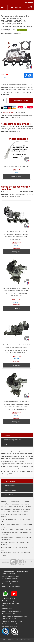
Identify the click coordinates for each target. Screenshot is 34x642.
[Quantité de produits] (4, 100)
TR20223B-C (16, 282)
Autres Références (9, 495)
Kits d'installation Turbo (8, 613)
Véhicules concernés (9, 481)
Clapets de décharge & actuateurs (11, 611)
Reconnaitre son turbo (8, 598)
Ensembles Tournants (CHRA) (10, 603)
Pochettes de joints (8, 112)
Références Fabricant (10, 490)
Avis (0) (6, 444)
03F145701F (28, 115)
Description (7, 435)
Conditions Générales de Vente (11, 624)
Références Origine (9, 485)
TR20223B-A (16, 395)
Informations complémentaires (12, 440)
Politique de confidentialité (9, 626)
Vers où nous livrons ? (8, 573)
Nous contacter (6, 589)
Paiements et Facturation (9, 584)
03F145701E (20, 115)
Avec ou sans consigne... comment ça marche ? (15, 571)
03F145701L (4, 117)
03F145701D (12, 115)
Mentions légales (27, 639)
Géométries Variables (8, 606)
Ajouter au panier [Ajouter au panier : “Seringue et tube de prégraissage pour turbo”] (16, 176)
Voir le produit (16, 252)
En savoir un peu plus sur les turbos (12, 621)
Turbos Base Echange (8, 601)
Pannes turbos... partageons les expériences (14, 616)
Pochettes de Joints (7, 608)
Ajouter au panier (21, 100)
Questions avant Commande (10, 578)
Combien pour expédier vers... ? (11, 576)
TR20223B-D (16, 338)
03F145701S (12, 117)
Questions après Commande (10, 581)
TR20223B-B (16, 225)
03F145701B (21, 112)
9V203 (18, 117)
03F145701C (4, 115)
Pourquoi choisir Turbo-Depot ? (11, 586)
